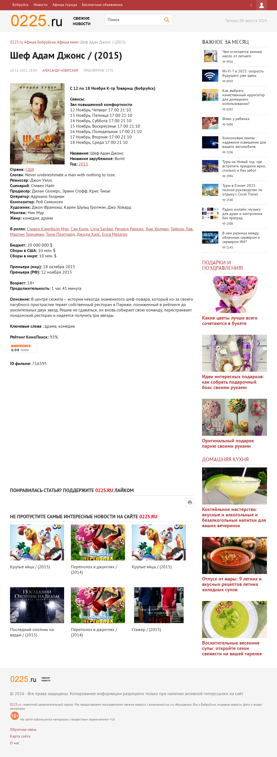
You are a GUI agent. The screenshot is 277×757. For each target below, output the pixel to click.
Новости (41, 5)
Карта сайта (20, 736)
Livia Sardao (101, 229)
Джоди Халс (88, 234)
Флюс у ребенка (235, 119)
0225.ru (15, 705)
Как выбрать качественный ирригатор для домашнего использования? (243, 97)
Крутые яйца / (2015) (30, 567)
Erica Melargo (114, 234)
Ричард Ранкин (129, 229)
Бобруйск (20, 5)
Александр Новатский (60, 71)
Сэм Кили (79, 229)
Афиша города (64, 5)
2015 (83, 164)
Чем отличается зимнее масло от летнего (242, 54)
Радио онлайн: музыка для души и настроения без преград (242, 214)
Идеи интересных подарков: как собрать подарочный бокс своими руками (233, 382)
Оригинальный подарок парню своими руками (228, 444)
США (29, 169)
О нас (14, 743)
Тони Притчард (60, 234)
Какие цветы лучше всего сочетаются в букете (230, 321)
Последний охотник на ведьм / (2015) (32, 632)
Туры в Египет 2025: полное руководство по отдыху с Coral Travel (242, 190)
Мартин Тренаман (27, 234)
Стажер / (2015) (146, 630)
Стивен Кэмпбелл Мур (48, 229)
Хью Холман (157, 229)
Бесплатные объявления (102, 5)
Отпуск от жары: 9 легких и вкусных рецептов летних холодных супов (232, 584)
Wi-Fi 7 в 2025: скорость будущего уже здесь (243, 73)
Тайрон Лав (182, 229)
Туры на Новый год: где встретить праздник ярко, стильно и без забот (244, 166)
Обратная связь (23, 730)
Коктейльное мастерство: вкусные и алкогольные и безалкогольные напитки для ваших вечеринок (234, 518)
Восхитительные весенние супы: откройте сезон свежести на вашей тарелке (232, 648)
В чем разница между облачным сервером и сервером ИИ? (241, 237)
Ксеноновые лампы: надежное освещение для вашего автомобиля (244, 142)
